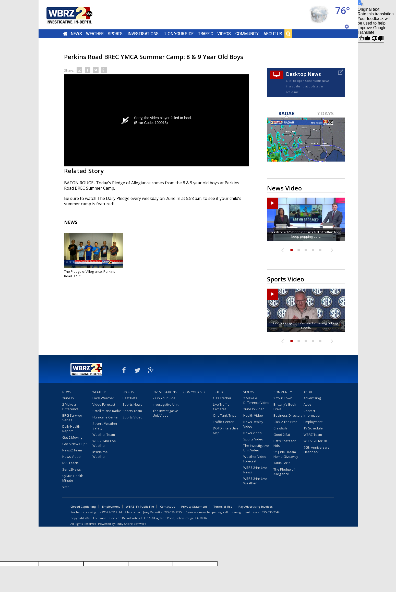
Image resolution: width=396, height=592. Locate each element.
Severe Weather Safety (104, 425)
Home (65, 33)
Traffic (205, 33)
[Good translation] (364, 39)
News (76, 33)
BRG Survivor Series (72, 417)
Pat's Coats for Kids (284, 443)
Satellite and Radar (106, 410)
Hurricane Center (105, 417)
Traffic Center (223, 421)
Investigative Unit (165, 404)
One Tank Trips (224, 415)
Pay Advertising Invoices (255, 506)
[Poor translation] (377, 39)
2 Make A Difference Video (256, 400)
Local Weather (103, 398)
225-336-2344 (270, 512)
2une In (68, 398)
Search (288, 33)
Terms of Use (222, 506)
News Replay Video (253, 424)
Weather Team (103, 434)
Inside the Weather (100, 454)
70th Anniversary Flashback (316, 449)
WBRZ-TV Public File (140, 506)
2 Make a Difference (70, 406)
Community (247, 33)
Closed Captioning (83, 506)
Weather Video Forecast (254, 458)
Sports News (132, 404)
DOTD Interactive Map (225, 430)
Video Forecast (103, 404)
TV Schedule (313, 428)
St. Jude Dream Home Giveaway (285, 454)
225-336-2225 (173, 512)
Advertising (312, 398)
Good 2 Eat (281, 434)
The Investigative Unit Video (165, 413)
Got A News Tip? (74, 443)
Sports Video (132, 417)
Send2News (71, 469)
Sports (115, 33)
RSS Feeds (70, 463)
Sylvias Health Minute (72, 478)
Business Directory (287, 415)
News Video (71, 456)
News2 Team (72, 450)
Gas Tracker (222, 398)
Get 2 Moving (72, 437)
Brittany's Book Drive (284, 406)
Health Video (253, 415)
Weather (94, 33)
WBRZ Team (313, 434)
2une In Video (254, 409)
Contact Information (312, 413)
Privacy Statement (194, 506)
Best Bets (130, 398)
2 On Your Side (178, 33)
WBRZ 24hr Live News (255, 469)
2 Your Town (282, 398)
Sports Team (132, 410)
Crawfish (280, 428)
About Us (272, 33)
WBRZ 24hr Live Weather (104, 443)
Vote (65, 486)
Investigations (143, 33)
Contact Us (167, 506)
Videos (224, 33)
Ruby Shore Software (131, 524)
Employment (313, 421)
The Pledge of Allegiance (284, 471)
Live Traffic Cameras (221, 406)
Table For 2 (281, 463)
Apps (307, 404)
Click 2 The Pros (285, 421)
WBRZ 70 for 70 (315, 441)
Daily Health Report (71, 428)
